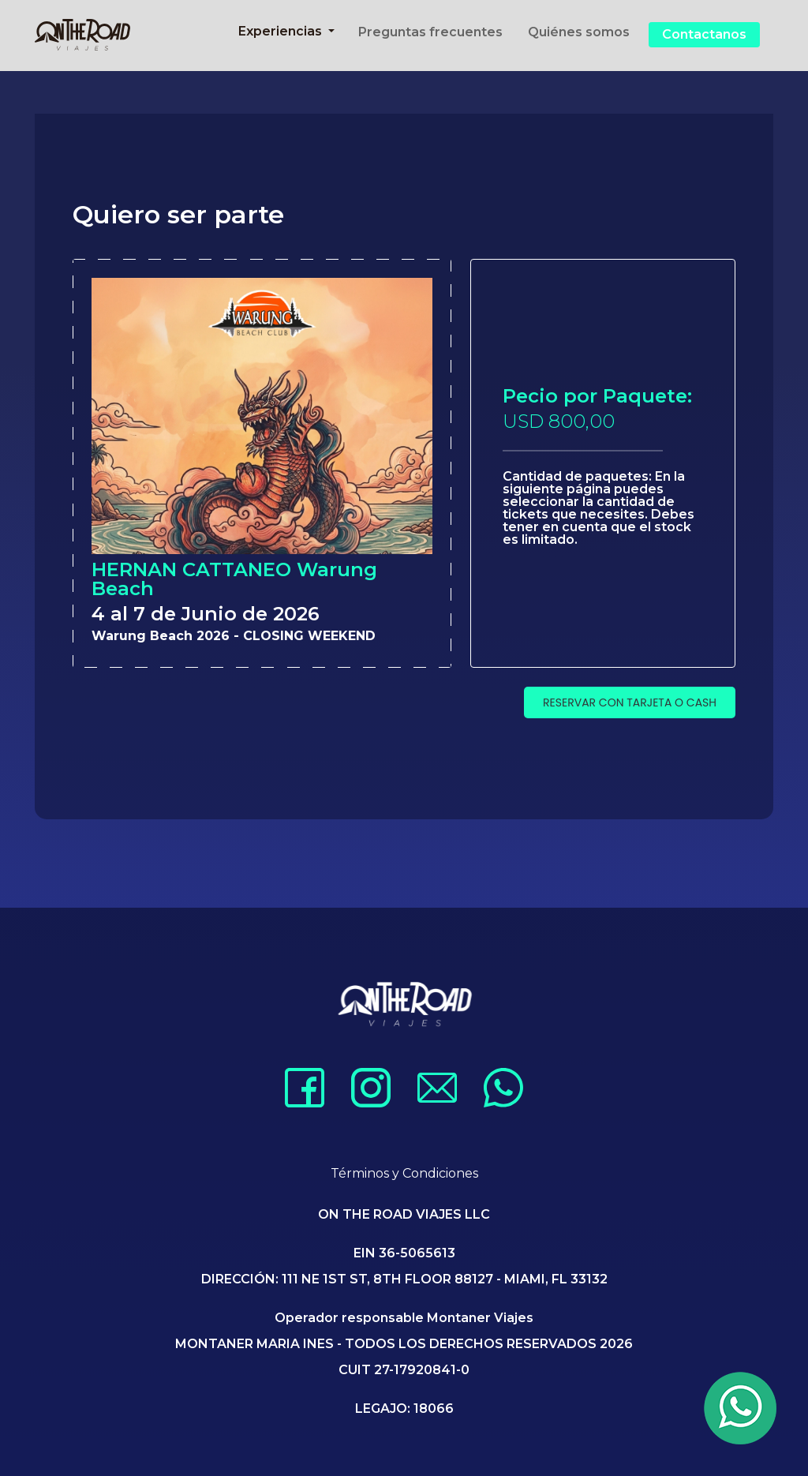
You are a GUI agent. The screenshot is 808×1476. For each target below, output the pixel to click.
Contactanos (704, 34)
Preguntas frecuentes (430, 31)
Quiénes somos (579, 31)
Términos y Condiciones (404, 1173)
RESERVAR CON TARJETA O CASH (629, 702)
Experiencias (281, 31)
